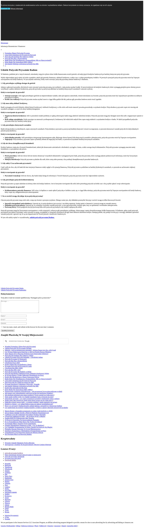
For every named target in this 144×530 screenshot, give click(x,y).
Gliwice (7, 504)
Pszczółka (8, 493)
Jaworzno (57, 528)
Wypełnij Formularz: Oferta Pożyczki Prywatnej (20, 349)
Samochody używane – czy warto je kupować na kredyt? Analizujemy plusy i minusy (32, 401)
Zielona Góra (9, 482)
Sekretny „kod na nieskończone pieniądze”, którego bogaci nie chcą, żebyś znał (30, 352)
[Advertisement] (72, 27)
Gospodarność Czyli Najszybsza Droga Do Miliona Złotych (24, 435)
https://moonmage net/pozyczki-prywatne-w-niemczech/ (23, 457)
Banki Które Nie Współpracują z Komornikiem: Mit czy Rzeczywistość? (28, 60)
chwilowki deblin (10, 462)
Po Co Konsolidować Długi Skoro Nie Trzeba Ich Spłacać (23, 424)
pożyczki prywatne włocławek (14, 459)
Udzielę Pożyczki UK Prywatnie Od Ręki (18, 351)
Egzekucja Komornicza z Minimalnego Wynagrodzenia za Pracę (25, 433)
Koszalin (7, 466)
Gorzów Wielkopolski (8, 528)
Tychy (7, 513)
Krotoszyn (8, 498)
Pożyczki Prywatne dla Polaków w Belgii (18, 374)
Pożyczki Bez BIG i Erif (12, 372)
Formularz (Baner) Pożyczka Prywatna (17, 53)
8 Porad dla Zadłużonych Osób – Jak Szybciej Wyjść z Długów (25, 419)
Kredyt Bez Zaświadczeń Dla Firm (16, 390)
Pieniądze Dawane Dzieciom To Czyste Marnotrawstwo (23, 431)
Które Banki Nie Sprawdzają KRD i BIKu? (18, 62)
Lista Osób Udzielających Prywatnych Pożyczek (20, 55)
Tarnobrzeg (8, 469)
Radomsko (8, 480)
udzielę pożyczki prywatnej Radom (42, 217)
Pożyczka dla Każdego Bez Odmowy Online (19, 57)
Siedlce (7, 496)
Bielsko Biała (9, 509)
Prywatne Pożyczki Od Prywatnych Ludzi (18, 369)
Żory (6, 487)
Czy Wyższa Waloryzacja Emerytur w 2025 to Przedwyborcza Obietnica (28, 354)
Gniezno (7, 486)
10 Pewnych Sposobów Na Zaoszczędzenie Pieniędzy (22, 422)
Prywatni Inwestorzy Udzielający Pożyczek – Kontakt (22, 387)
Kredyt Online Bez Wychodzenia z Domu (18, 367)
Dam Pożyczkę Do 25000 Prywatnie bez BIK (19, 385)
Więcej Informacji (17, 8)
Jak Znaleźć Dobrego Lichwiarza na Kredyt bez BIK (21, 64)
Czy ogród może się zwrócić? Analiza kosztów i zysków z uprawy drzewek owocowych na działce (36, 410)
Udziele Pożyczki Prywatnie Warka (12, 288)
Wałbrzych (42, 528)
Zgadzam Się (5, 8)
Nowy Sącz (8, 478)
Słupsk (64, 528)
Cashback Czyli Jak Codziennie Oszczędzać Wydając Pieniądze (25, 417)
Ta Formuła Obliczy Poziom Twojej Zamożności (20, 426)
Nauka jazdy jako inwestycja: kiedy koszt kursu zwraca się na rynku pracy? (29, 403)
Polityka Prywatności (11, 518)
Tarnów (7, 473)
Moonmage (4, 43)
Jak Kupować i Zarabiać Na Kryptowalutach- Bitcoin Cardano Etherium (28, 447)
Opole (7, 511)
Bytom (7, 514)
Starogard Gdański (11, 495)
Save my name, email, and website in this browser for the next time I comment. (28, 329)
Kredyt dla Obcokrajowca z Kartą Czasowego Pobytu (22, 379)
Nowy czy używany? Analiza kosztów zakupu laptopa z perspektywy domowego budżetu (33, 408)
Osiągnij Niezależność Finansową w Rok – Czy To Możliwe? (24, 428)
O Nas (7, 520)
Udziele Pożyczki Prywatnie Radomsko (13, 290)
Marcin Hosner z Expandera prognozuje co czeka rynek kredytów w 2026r (28, 413)
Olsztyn (7, 505)
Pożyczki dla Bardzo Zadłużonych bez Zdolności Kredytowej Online (27, 376)
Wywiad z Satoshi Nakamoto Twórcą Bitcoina (19, 445)
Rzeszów (8, 502)
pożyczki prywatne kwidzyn (14, 455)
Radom (7, 484)
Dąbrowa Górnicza (27, 528)
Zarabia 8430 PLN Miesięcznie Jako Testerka (19, 420)
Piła (6, 477)
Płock (36, 528)
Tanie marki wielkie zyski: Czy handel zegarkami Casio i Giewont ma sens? (29, 399)
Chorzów (50, 528)
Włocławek (8, 471)
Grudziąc (8, 475)
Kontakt (7, 521)
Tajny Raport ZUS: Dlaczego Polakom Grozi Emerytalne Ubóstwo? (26, 356)
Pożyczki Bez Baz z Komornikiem (16, 58)
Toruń (7, 500)
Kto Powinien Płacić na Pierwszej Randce (18, 437)
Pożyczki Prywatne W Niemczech (16, 361)
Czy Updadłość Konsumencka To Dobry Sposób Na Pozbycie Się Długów (28, 429)
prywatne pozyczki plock (13, 461)
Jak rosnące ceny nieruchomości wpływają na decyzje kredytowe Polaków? (29, 396)
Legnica (7, 489)
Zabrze (7, 507)
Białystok (8, 468)
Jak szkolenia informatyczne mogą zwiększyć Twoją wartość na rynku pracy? (29, 397)
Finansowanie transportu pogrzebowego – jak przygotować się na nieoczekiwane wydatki (33, 394)
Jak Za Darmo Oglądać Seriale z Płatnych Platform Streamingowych (27, 415)
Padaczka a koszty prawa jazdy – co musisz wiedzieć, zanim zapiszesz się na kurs (31, 404)
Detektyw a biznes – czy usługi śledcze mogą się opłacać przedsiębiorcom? (29, 406)
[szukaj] (35, 343)
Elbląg (18, 528)
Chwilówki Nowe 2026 (12, 365)
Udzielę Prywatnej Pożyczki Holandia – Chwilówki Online (24, 360)
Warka (7, 491)
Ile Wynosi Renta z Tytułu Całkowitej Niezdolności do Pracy (24, 378)
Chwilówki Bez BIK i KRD (14, 370)
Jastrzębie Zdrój (72, 528)
